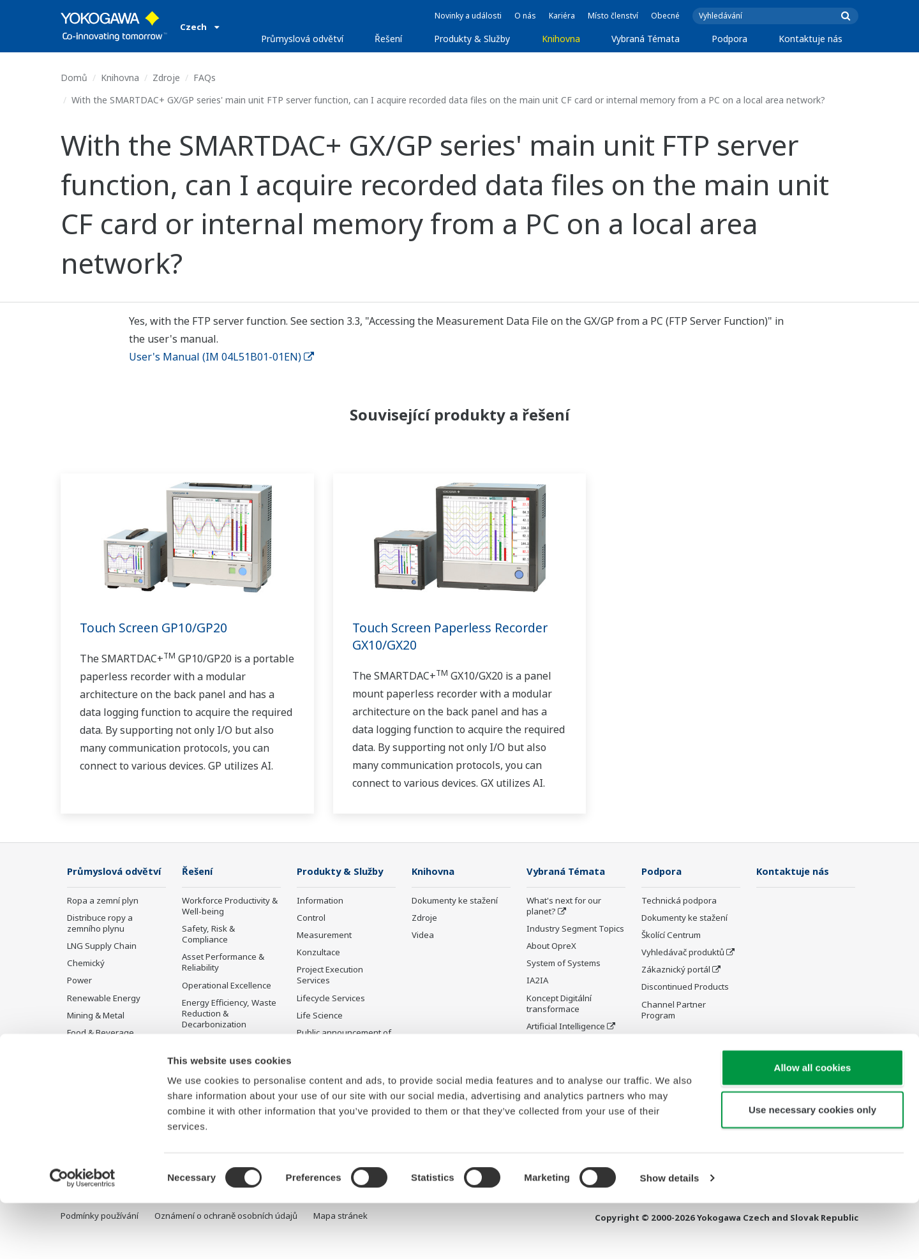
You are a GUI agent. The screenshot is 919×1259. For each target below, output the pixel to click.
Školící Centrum (671, 935)
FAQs (204, 77)
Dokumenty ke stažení (455, 901)
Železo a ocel (93, 1086)
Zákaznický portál (675, 970)
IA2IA (537, 981)
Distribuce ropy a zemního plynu (100, 942)
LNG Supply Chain (102, 965)
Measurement (324, 935)
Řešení (388, 39)
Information (320, 901)
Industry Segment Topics (575, 929)
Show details (669, 1233)
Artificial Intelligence (566, 1026)
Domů (74, 77)
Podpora (729, 39)
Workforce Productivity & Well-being (230, 906)
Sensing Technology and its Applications (575, 1077)
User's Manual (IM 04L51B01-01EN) (221, 357)
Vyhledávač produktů (682, 952)
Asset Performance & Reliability (223, 962)
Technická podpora (679, 901)
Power (79, 999)
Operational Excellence (226, 985)
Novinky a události (468, 15)
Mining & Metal (95, 1034)
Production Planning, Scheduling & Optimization (222, 1081)
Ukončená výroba (331, 1061)
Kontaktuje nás (810, 39)
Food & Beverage (100, 1051)
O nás (525, 15)
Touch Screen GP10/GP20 (155, 627)
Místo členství (613, 15)
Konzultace (318, 952)
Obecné (665, 15)
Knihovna (561, 39)
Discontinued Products (685, 987)
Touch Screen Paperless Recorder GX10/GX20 (453, 636)
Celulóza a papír (99, 1069)
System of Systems (564, 963)
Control (311, 918)
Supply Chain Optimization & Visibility (227, 1047)
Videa (423, 935)
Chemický (86, 982)
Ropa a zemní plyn (102, 919)
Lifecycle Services (331, 998)
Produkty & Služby (472, 39)
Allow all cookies (812, 1123)
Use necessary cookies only (812, 1165)
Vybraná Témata (645, 39)
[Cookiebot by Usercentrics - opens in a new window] (82, 1234)
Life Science (320, 1016)
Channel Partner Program (673, 1010)
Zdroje (166, 77)
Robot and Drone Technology (560, 1049)
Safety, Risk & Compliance (208, 934)
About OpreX (551, 946)
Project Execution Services (330, 975)
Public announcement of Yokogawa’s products (344, 1038)
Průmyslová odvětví (302, 39)
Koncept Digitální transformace (559, 1003)
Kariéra (562, 15)
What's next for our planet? (564, 906)
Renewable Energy (103, 1016)
